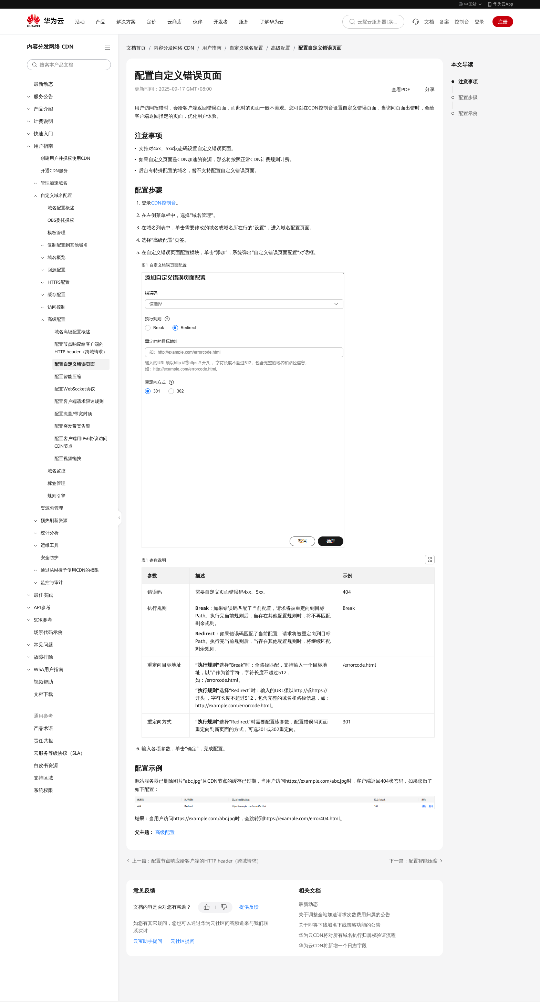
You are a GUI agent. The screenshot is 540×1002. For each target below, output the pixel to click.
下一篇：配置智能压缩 (413, 861)
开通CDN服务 (54, 170)
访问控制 (56, 307)
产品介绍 (43, 109)
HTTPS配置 (59, 282)
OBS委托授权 (61, 220)
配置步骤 (468, 97)
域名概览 (56, 257)
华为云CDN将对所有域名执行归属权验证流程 (347, 935)
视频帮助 (43, 682)
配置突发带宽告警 (72, 426)
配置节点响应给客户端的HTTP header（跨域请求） (80, 348)
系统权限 (43, 790)
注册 (503, 21)
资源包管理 (52, 508)
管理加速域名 (54, 183)
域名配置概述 (61, 207)
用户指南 (43, 146)
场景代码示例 (48, 632)
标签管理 (56, 483)
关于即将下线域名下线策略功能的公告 (340, 925)
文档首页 (136, 48)
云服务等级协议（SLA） (59, 753)
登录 (479, 21)
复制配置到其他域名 (68, 245)
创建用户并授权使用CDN (65, 158)
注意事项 (468, 81)
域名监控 (56, 470)
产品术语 (43, 728)
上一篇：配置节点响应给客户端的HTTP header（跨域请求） (196, 861)
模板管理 (56, 232)
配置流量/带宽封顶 (73, 413)
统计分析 (50, 532)
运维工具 (50, 545)
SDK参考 (43, 620)
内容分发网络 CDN (174, 48)
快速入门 (43, 133)
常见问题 (43, 644)
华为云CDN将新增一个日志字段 (333, 945)
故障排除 (43, 657)
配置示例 (468, 113)
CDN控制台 (163, 203)
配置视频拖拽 (67, 458)
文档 (429, 21)
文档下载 (43, 694)
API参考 (42, 607)
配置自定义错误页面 (74, 364)
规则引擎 (56, 495)
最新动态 (43, 84)
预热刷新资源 (54, 520)
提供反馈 (249, 907)
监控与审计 (52, 582)
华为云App (503, 4)
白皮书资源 (46, 765)
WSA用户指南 (48, 669)
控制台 (462, 21)
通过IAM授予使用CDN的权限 (70, 570)
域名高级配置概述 (72, 331)
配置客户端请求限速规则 (79, 401)
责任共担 (43, 740)
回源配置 (56, 269)
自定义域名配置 (56, 195)
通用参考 (43, 716)
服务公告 (43, 96)
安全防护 (50, 557)
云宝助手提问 (147, 941)
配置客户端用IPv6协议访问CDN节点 (80, 442)
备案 (444, 21)
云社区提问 (182, 941)
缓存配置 (56, 294)
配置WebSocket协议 (74, 389)
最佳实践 (43, 595)
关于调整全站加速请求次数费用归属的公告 (344, 914)
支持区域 (43, 778)
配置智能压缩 (67, 376)
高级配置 (56, 319)
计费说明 (43, 121)
